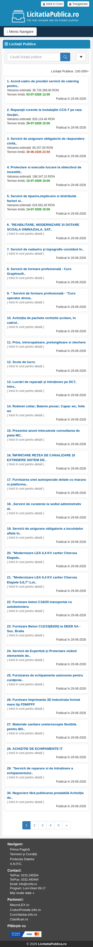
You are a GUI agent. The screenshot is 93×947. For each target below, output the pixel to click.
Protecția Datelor (22, 859)
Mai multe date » (22, 893)
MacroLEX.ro (19, 905)
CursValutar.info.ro (23, 914)
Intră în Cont (52, 4)
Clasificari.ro (19, 919)
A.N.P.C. (16, 864)
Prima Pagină (20, 849)
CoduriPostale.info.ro (25, 910)
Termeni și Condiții (23, 854)
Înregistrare (78, 4)
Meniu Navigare (20, 32)
